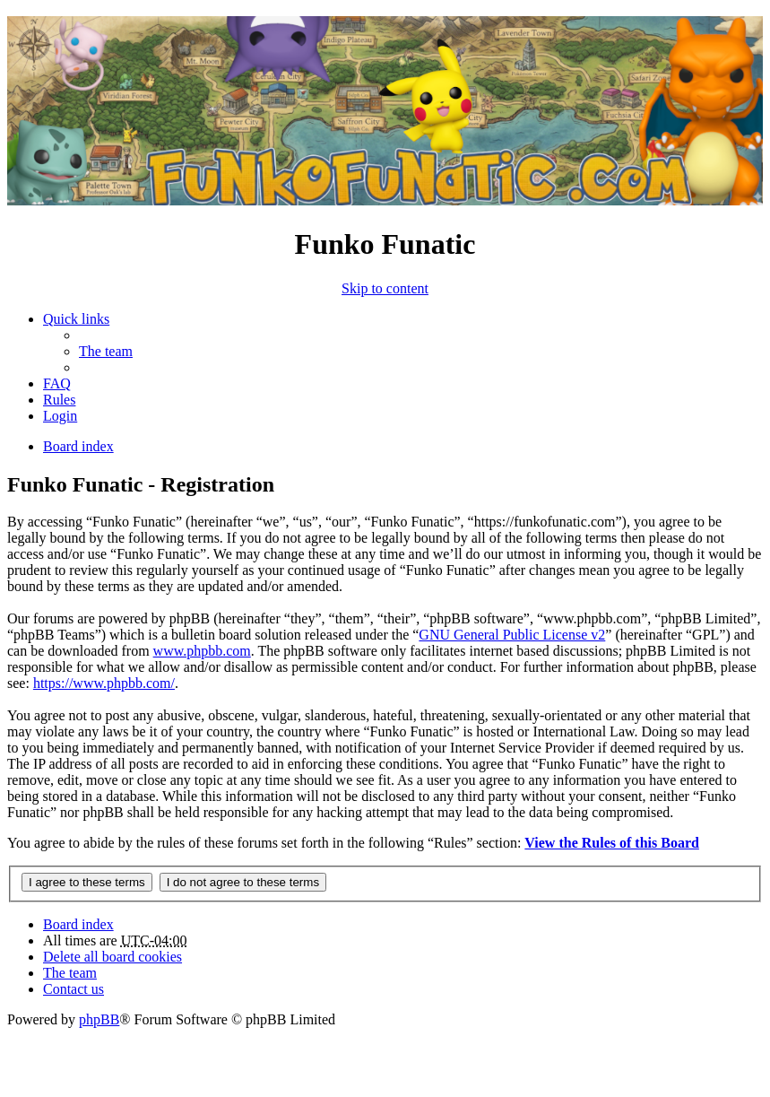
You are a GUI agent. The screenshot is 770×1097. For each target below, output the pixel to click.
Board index (78, 924)
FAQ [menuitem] (57, 383)
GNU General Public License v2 (512, 634)
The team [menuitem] (106, 351)
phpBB (99, 1019)
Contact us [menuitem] (73, 989)
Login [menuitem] (60, 415)
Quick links (76, 318)
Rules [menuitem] (59, 399)
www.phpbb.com (202, 650)
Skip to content (385, 288)
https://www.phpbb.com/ (104, 683)
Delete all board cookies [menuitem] (112, 956)
